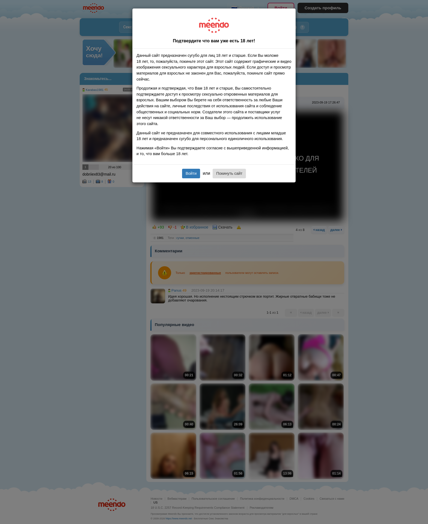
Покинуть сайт (229, 173)
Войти (191, 173)
